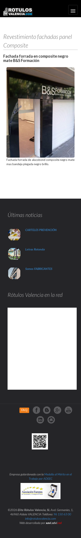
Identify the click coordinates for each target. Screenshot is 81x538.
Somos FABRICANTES (38, 269)
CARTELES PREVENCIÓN (41, 230)
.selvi (54, 523)
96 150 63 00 (62, 514)
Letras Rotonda (35, 249)
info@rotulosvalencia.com (40, 518)
